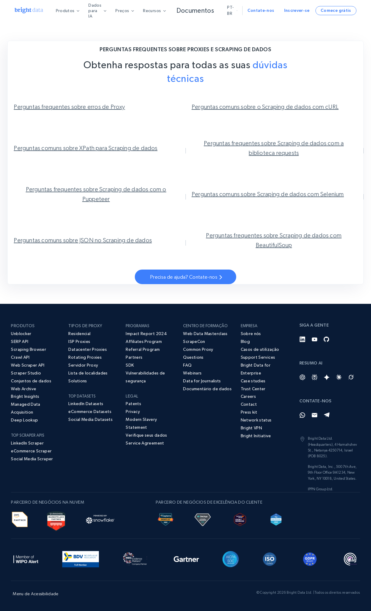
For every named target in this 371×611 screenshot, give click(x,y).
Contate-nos (260, 10)
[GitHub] (327, 339)
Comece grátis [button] (336, 10)
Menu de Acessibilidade (35, 593)
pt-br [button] (232, 10)
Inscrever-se (297, 10)
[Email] (314, 415)
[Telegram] (327, 415)
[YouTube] (314, 339)
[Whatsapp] (302, 415)
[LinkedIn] (302, 339)
